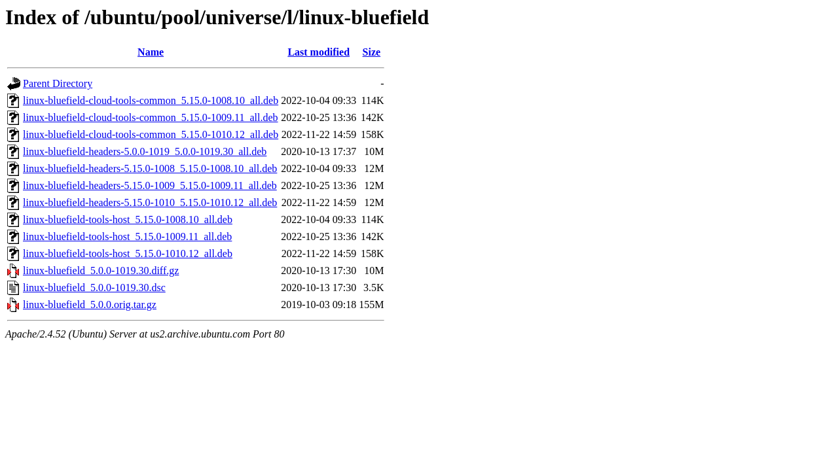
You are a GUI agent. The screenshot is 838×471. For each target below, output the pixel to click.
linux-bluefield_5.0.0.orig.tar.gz (89, 304)
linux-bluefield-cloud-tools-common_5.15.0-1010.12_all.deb (150, 134)
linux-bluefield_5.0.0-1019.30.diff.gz (101, 270)
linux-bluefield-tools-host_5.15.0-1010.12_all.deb (127, 253)
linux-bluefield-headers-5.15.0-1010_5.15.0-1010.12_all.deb (150, 202)
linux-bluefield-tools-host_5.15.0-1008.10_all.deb (127, 219)
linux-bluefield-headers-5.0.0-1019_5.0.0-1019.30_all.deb (144, 151)
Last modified (318, 52)
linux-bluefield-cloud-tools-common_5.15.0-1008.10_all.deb (150, 100)
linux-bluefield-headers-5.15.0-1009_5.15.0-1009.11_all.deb (150, 185)
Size (372, 52)
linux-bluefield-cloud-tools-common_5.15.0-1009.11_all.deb (150, 117)
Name (150, 52)
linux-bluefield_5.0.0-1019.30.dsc (94, 287)
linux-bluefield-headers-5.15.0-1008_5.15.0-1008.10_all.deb (150, 168)
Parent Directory (57, 83)
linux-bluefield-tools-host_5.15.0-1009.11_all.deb (127, 236)
